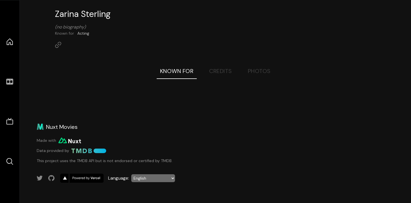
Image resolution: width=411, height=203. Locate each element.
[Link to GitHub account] (51, 178)
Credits (220, 71)
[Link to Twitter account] (40, 178)
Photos (259, 71)
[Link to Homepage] (58, 44)
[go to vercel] (82, 178)
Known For (177, 71)
